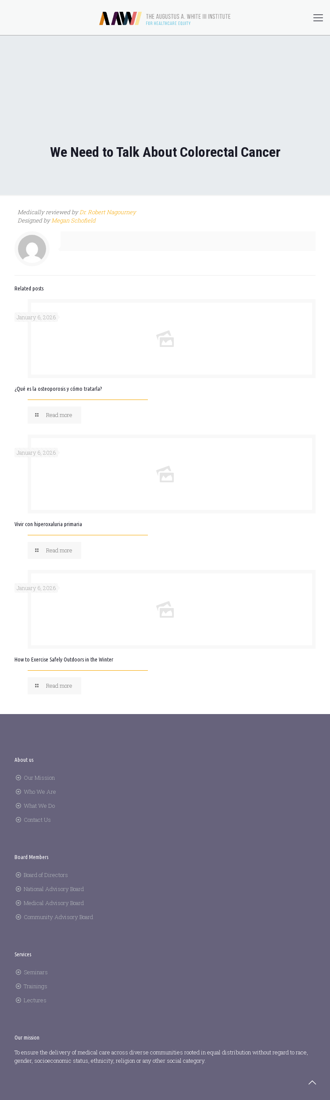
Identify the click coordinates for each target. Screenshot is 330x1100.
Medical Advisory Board (54, 903)
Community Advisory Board (58, 917)
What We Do (39, 806)
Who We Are (40, 792)
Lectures (35, 1000)
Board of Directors (46, 875)
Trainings (35, 986)
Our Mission (39, 778)
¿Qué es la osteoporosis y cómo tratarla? (58, 389)
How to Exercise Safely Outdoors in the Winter (63, 659)
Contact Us (37, 820)
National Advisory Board (54, 889)
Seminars (36, 972)
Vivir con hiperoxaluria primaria (48, 524)
